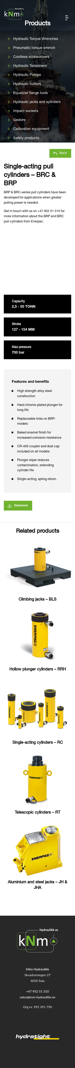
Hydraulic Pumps (27, 75)
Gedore (19, 120)
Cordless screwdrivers (31, 57)
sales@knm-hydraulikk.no (37, 997)
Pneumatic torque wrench (34, 48)
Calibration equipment (31, 129)
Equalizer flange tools (30, 93)
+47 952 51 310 (37, 991)
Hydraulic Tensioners (30, 66)
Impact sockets (25, 111)
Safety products (26, 138)
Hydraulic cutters (27, 84)
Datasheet (21, 505)
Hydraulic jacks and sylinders (37, 102)
